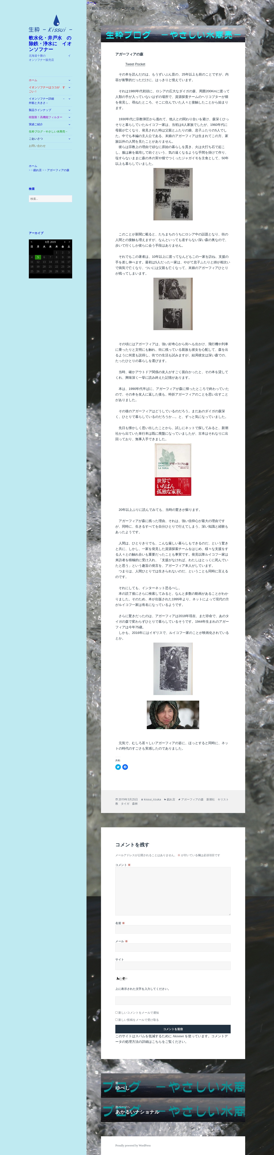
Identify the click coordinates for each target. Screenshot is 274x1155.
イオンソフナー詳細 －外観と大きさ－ (47, 100)
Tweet (129, 64)
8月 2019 (50, 241)
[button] (50, 23)
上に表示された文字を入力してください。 (143, 989)
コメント (123, 865)
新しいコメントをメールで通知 (138, 1012)
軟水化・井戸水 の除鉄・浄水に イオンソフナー (50, 43)
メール (121, 941)
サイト (119, 959)
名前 (120, 923)
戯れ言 (171, 799)
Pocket (140, 64)
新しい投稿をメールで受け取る (138, 1020)
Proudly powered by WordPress (133, 1145)
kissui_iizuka (152, 799)
